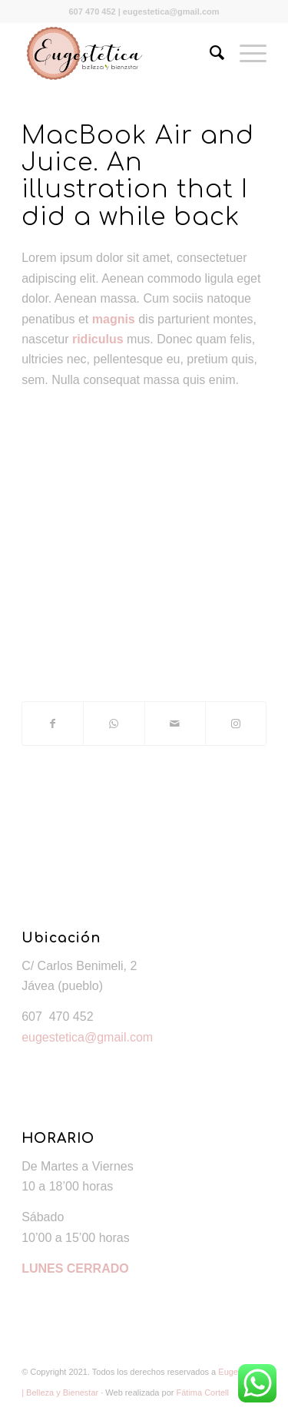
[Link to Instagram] (236, 723)
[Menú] (245, 53)
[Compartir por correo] (175, 723)
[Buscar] (209, 53)
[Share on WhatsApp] (114, 723)
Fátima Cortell (203, 1392)
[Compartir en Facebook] (52, 723)
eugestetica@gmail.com (87, 1037)
